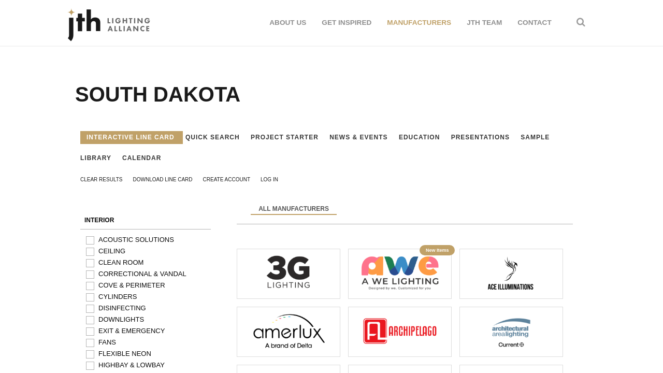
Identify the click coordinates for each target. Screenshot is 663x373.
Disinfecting (122, 308)
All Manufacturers (293, 208)
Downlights (121, 319)
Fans (107, 342)
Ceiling (111, 251)
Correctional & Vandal (142, 274)
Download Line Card (163, 179)
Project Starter (286, 137)
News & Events (359, 137)
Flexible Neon (124, 353)
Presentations (481, 137)
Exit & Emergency (131, 331)
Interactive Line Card (132, 137)
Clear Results (101, 179)
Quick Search (213, 137)
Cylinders (117, 296)
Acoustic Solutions (136, 239)
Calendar (141, 158)
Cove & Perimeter (131, 285)
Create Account (227, 179)
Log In (269, 179)
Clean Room (120, 262)
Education (420, 137)
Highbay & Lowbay (131, 365)
